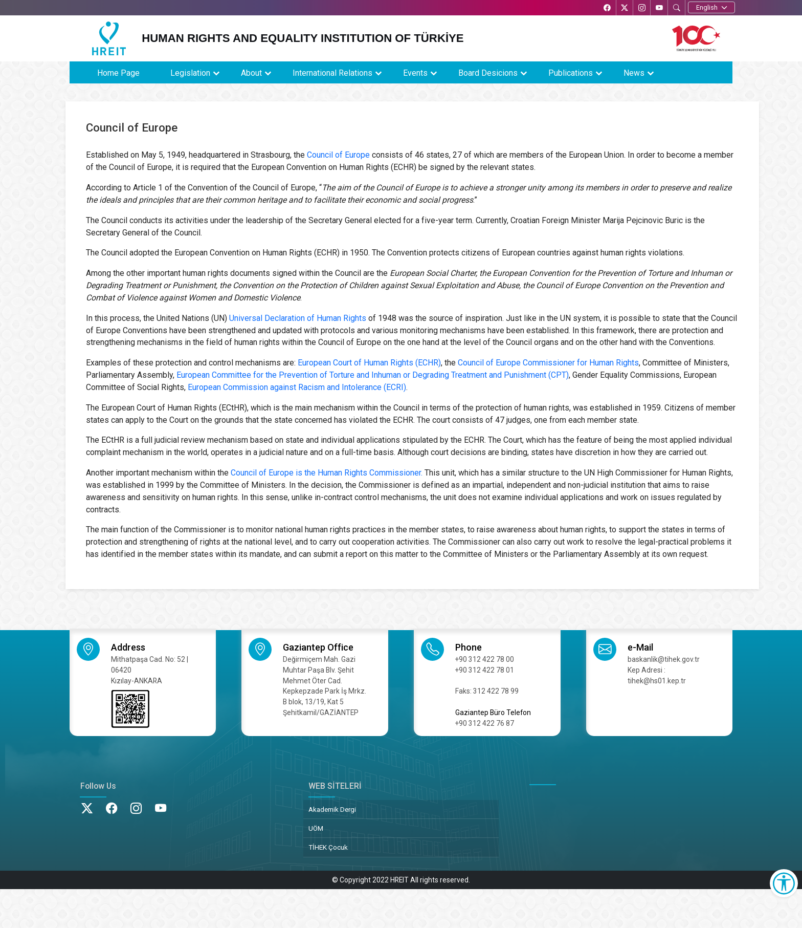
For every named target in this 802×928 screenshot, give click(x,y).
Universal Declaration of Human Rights (297, 318)
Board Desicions (488, 73)
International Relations (332, 73)
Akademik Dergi (332, 809)
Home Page (118, 73)
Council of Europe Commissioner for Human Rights (548, 363)
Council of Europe (338, 155)
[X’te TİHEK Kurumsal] (622, 8)
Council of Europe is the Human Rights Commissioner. (326, 473)
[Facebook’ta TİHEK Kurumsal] (604, 8)
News (633, 73)
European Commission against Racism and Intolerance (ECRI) (297, 387)
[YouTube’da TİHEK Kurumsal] (658, 8)
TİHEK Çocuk (328, 847)
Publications (570, 73)
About (251, 73)
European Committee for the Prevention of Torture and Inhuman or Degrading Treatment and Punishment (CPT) (372, 375)
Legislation (190, 73)
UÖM (315, 828)
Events (415, 73)
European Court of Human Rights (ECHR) (369, 363)
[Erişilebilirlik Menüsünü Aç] (784, 883)
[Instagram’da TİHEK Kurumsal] (640, 8)
